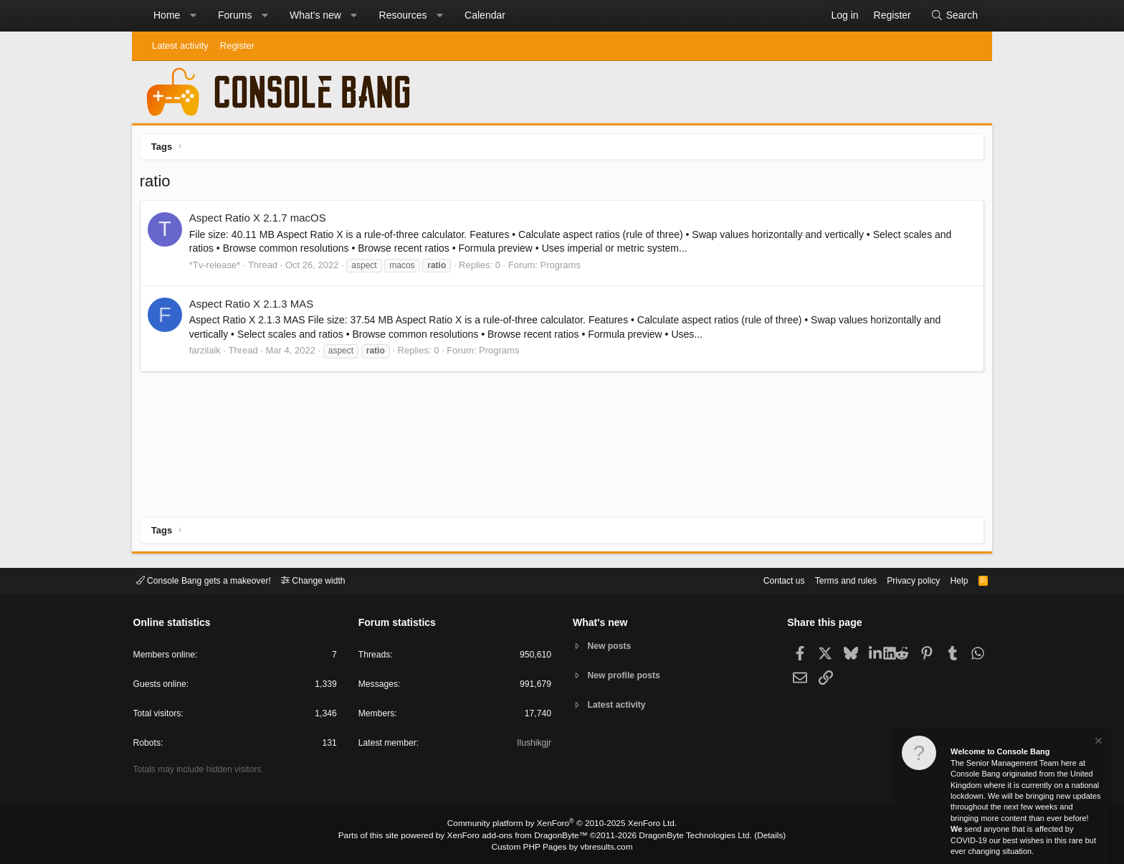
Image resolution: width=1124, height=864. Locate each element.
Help (951, 579)
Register (237, 45)
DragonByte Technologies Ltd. (686, 836)
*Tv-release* (218, 267)
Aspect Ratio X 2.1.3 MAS (254, 306)
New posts (612, 645)
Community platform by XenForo (562, 825)
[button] (193, 16)
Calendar (485, 15)
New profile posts (627, 675)
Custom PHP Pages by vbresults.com (561, 847)
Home (166, 15)
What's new (315, 15)
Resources (403, 15)
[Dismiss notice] (1097, 742)
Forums (235, 15)
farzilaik (208, 353)
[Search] (954, 16)
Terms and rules (831, 579)
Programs (563, 267)
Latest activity (180, 45)
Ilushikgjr (533, 745)
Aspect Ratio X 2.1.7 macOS (260, 221)
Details (755, 836)
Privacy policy (903, 579)
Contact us (765, 579)
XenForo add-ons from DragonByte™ (520, 836)
